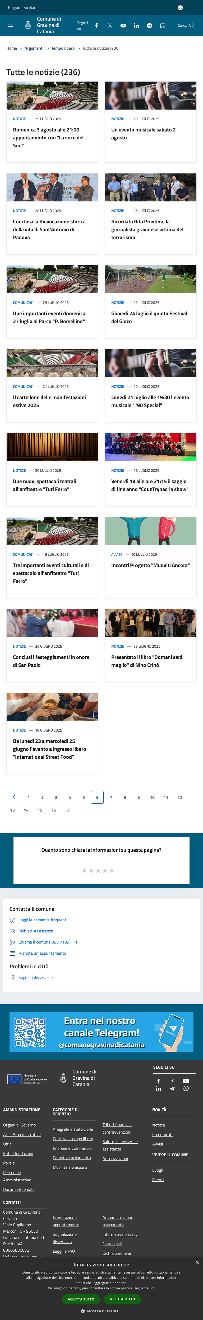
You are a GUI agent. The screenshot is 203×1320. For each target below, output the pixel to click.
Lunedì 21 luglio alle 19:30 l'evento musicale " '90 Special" (150, 401)
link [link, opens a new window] (152, 1288)
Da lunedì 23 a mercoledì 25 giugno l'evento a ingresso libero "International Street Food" (49, 749)
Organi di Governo (19, 1125)
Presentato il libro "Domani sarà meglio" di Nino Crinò (147, 661)
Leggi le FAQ (64, 1251)
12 (179, 797)
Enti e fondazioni (18, 1153)
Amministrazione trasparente (118, 1221)
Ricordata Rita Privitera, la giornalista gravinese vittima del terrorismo (147, 229)
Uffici (7, 1144)
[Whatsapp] (160, 25)
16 (53, 810)
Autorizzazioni (115, 1158)
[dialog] (101, 1288)
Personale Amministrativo (17, 1176)
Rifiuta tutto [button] (122, 1299)
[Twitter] (108, 25)
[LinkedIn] (134, 25)
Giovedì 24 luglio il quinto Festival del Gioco (149, 317)
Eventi (158, 1179)
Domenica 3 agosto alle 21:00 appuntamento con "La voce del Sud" (48, 137)
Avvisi (116, 554)
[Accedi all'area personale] (180, 8)
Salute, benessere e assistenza (120, 1145)
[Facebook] (94, 25)
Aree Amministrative (22, 1134)
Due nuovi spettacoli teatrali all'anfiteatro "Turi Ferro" (44, 485)
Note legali (112, 1244)
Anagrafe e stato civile (73, 1129)
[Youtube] (121, 25)
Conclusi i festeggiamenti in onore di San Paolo (51, 661)
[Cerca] (192, 25)
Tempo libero (63, 48)
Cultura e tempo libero (73, 1138)
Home (11, 48)
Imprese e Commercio (72, 1148)
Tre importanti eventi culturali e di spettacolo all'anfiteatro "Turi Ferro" (51, 573)
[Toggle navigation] (10, 25)
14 (26, 810)
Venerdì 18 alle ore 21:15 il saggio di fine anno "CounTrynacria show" (149, 485)
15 (40, 810)
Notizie (19, 118)
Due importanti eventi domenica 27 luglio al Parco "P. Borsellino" (49, 317)
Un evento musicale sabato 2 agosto (143, 133)
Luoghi (158, 1170)
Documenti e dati (18, 1189)
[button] (101, 1311)
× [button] (197, 1263)
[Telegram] (147, 25)
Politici (9, 1163)
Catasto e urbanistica (72, 1157)
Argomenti (34, 48)
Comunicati (23, 302)
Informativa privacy (120, 1234)
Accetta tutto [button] (81, 1299)
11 (166, 797)
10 (152, 797)
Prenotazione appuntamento (66, 1221)
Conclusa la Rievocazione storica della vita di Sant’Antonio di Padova (49, 229)
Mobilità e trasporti (70, 1167)
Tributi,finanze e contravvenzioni (117, 1128)
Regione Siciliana (23, 7)
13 (12, 810)
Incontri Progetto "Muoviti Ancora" (150, 565)
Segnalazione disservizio (65, 1238)
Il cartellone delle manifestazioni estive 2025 (49, 401)
